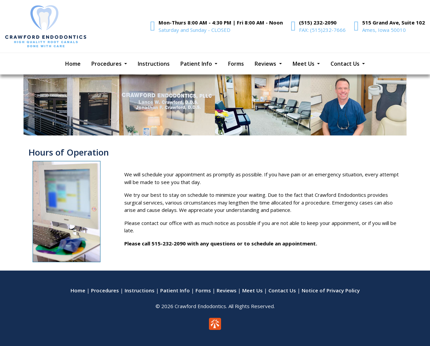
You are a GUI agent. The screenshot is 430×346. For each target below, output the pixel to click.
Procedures (105, 290)
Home (78, 290)
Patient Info (175, 290)
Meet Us (252, 290)
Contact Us (282, 290)
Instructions (140, 290)
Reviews (226, 290)
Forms (203, 290)
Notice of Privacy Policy (331, 290)
